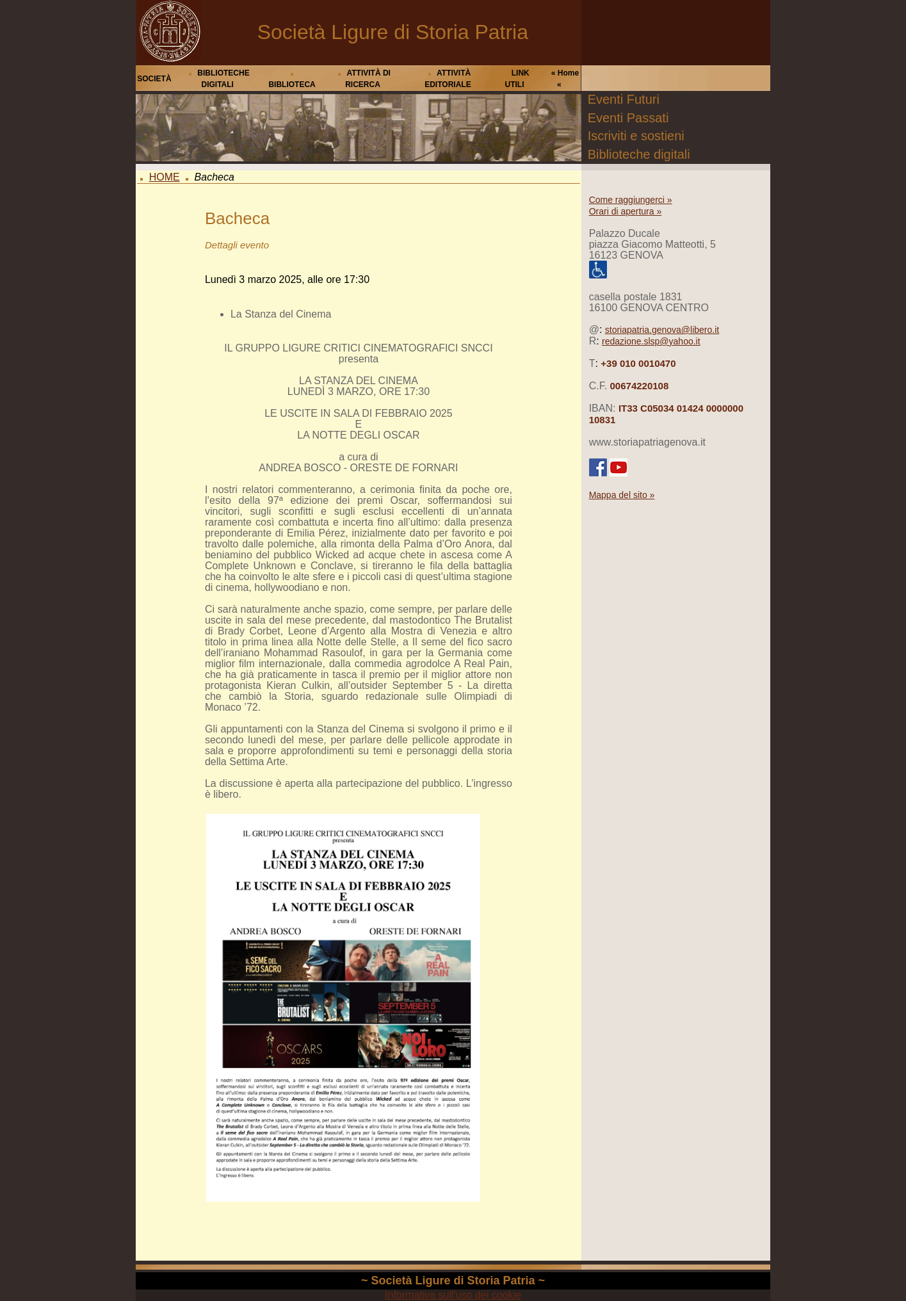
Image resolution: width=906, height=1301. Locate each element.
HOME (164, 177)
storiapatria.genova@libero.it (662, 330)
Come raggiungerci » (630, 200)
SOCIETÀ (154, 78)
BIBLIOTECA (291, 84)
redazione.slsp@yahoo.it (651, 341)
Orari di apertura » (625, 211)
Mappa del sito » (622, 495)
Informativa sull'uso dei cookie (453, 1294)
